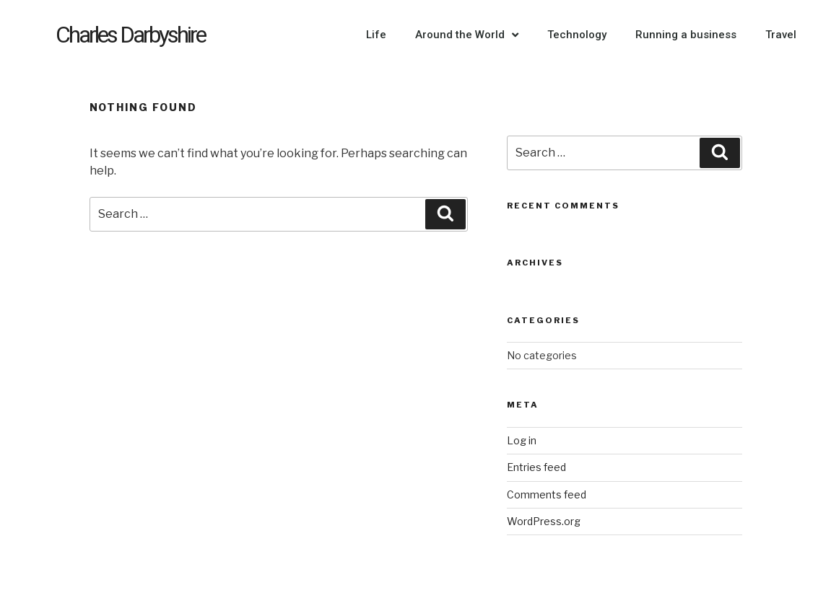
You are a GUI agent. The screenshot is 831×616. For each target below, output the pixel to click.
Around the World (466, 35)
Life (376, 34)
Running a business (685, 34)
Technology (576, 34)
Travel (780, 34)
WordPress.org (543, 521)
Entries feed (536, 467)
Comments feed (546, 494)
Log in (521, 440)
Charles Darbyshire (130, 34)
